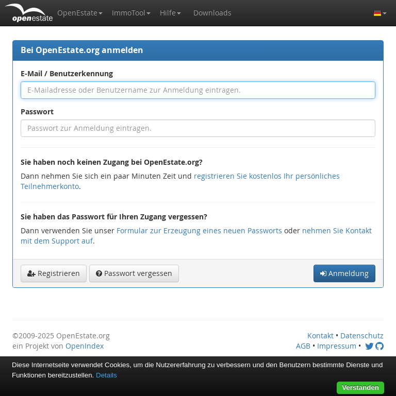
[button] (80, 13)
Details (106, 375)
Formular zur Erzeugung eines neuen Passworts (199, 230)
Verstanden (360, 387)
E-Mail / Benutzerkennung (67, 73)
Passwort (37, 111)
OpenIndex (84, 346)
